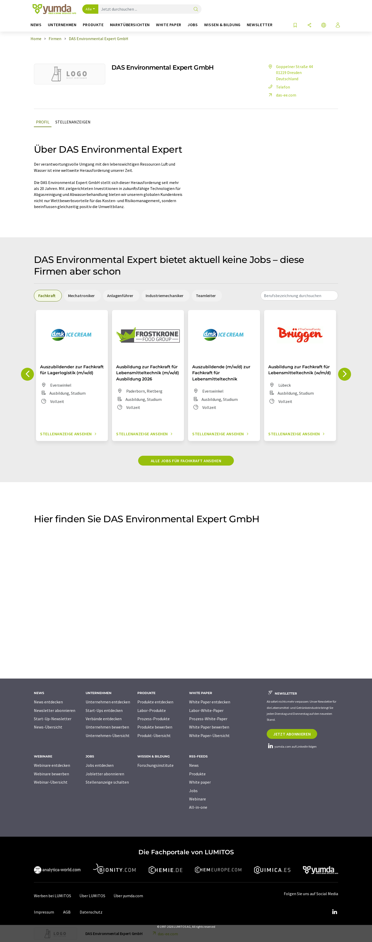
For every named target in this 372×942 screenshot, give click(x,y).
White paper (200, 782)
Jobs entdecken (100, 765)
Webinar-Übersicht (51, 782)
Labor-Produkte (151, 710)
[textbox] (299, 295)
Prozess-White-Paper (208, 718)
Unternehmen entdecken (108, 701)
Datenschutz (91, 912)
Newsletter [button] (259, 24)
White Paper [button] (168, 24)
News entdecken (48, 701)
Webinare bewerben (51, 773)
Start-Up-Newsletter (52, 718)
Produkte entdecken (155, 701)
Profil (42, 121)
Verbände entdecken (104, 718)
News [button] (36, 24)
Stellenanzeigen (73, 121)
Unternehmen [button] (62, 24)
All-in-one (198, 807)
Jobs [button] (193, 24)
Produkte (197, 773)
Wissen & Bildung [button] (222, 24)
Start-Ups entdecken (104, 710)
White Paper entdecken (209, 701)
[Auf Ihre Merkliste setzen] (295, 25)
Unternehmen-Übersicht (108, 735)
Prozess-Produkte (153, 718)
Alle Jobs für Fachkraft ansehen (186, 460)
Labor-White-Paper (206, 710)
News (194, 765)
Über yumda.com (128, 895)
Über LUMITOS (92, 895)
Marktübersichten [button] (130, 24)
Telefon (278, 87)
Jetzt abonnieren (292, 734)
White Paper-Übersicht (209, 735)
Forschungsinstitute (155, 765)
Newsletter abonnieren (54, 710)
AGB (67, 912)
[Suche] (195, 9)
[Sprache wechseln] (323, 25)
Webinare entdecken (52, 765)
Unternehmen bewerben (107, 727)
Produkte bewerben (154, 727)
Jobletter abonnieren (105, 773)
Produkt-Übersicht (154, 735)
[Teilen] (309, 25)
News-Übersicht (48, 727)
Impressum (44, 912)
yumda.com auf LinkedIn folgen (292, 746)
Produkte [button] (93, 24)
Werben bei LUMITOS (52, 895)
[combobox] (299, 295)
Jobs (193, 790)
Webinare (197, 798)
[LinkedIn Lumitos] (334, 912)
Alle (89, 9)
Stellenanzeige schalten (107, 782)
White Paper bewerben (209, 727)
